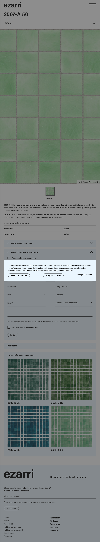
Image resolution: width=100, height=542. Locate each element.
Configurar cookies (84, 275)
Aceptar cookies (53, 275)
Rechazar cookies (19, 275)
